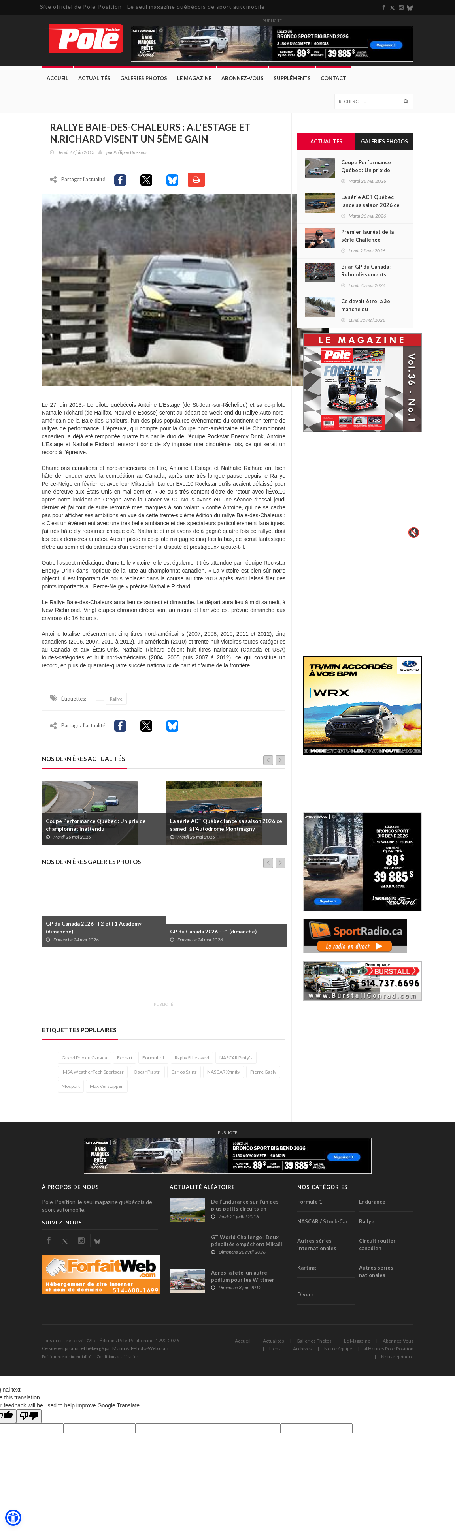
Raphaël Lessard (192, 1063)
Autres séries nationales (376, 1277)
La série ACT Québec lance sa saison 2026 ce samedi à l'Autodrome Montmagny (226, 830)
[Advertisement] (186, 984)
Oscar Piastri (147, 1077)
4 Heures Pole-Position (388, 1354)
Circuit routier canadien (377, 1250)
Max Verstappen (107, 1092)
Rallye (116, 704)
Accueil (57, 78)
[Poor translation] (29, 1422)
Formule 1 (153, 1063)
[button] (13, 1518)
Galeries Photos (143, 78)
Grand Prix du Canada (84, 1063)
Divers (305, 1300)
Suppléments (292, 78)
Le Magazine (194, 78)
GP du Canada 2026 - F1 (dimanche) (213, 937)
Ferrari (124, 1063)
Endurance (372, 1207)
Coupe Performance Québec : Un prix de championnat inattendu (96, 830)
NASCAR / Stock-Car (322, 1226)
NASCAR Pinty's (236, 1063)
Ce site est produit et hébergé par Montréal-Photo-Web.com (105, 1354)
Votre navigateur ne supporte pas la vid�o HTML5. (362, 490)
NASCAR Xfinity (223, 1077)
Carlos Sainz (184, 1077)
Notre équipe (338, 1354)
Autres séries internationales (316, 1250)
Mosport (71, 1092)
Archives (302, 1354)
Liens (275, 1354)
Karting (306, 1273)
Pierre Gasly (263, 1077)
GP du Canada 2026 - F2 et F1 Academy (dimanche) (94, 933)
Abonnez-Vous (242, 78)
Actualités (94, 78)
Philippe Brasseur (130, 152)
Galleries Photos (314, 1346)
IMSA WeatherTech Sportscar (93, 1077)
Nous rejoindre (397, 1362)
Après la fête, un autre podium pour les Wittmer (242, 1281)
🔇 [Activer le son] (413, 532)
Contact (333, 78)
